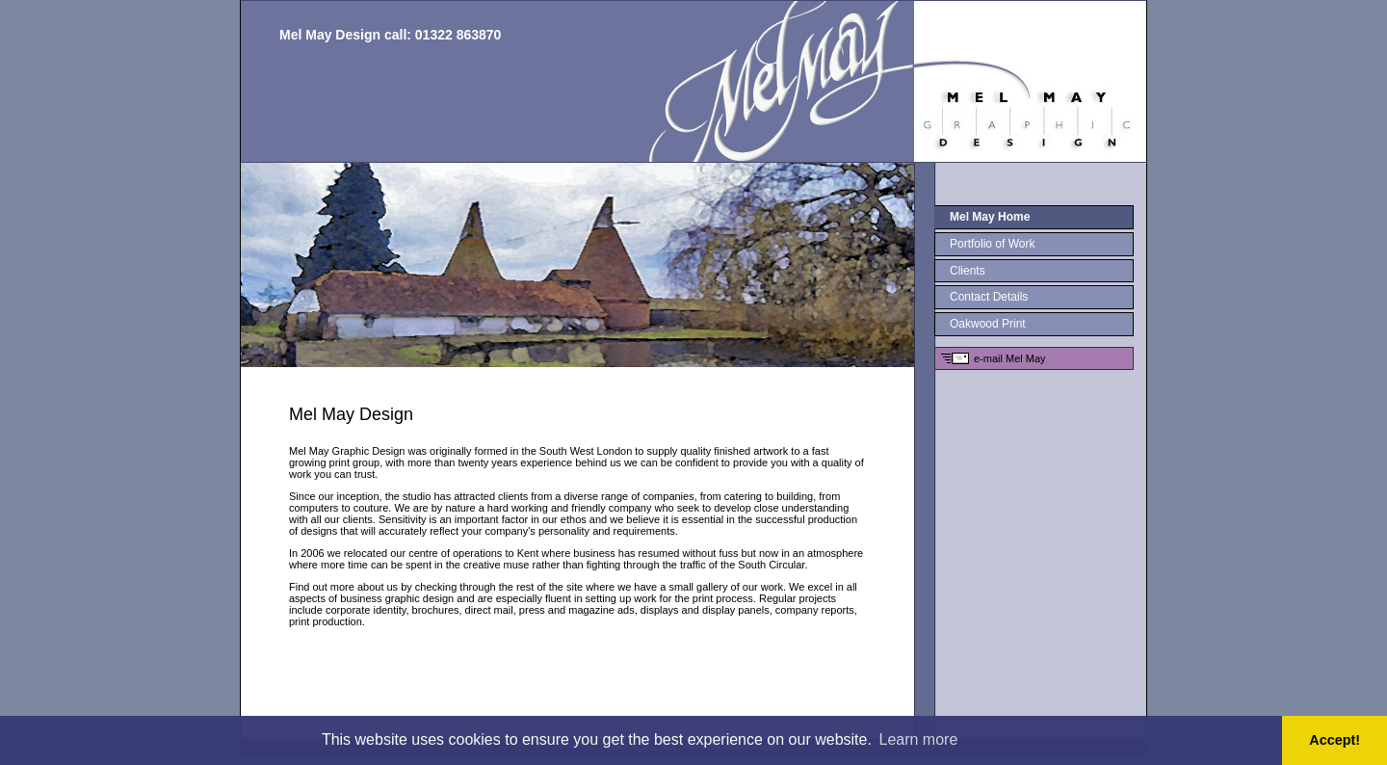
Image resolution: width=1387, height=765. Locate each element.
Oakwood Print (988, 323)
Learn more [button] (918, 739)
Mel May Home (990, 217)
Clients (967, 270)
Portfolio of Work (992, 244)
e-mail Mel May (1010, 358)
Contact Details (989, 296)
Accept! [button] (1334, 740)
